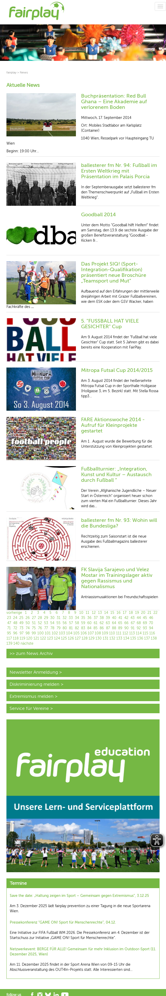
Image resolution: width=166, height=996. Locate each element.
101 (48, 633)
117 (9, 638)
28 (40, 618)
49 (21, 623)
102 (55, 633)
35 (83, 618)
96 (15, 633)
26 (27, 618)
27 (34, 618)
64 (114, 623)
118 (16, 638)
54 (52, 623)
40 (114, 618)
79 (58, 628)
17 (124, 613)
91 (133, 628)
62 (102, 623)
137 (147, 638)
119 (22, 638)
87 (108, 628)
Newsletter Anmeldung (34, 672)
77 (46, 628)
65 (120, 623)
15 (112, 613)
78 (52, 628)
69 (145, 623)
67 (133, 623)
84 (89, 628)
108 (98, 633)
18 (131, 613)
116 (152, 633)
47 (9, 623)
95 (9, 633)
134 (126, 638)
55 (58, 623)
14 (106, 613)
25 (21, 618)
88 (114, 628)
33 (71, 618)
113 (132, 633)
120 (29, 638)
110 (112, 633)
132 (112, 638)
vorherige (14, 613)
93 (145, 628)
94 (151, 628)
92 (139, 628)
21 (149, 613)
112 (125, 633)
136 (140, 638)
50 (27, 623)
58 (77, 623)
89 (120, 628)
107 (91, 633)
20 (143, 613)
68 (139, 623)
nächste (27, 643)
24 (15, 618)
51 (34, 623)
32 (65, 618)
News (24, 72)
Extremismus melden (32, 696)
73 (21, 628)
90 (126, 628)
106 (84, 633)
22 (155, 613)
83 (83, 628)
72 (15, 628)
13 (100, 613)
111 (118, 633)
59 (83, 623)
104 (69, 633)
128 (85, 638)
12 (94, 613)
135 (133, 638)
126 (71, 638)
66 (126, 623)
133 (119, 638)
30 (52, 618)
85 (95, 628)
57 (71, 623)
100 (40, 633)
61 (96, 623)
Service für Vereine (29, 708)
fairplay (11, 72)
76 (40, 628)
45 (145, 618)
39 (108, 618)
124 (57, 638)
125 (64, 638)
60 (89, 623)
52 (40, 623)
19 (137, 613)
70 (151, 623)
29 (46, 618)
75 (34, 628)
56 (65, 623)
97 (21, 633)
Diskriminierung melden (34, 684)
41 (120, 618)
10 (81, 613)
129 (91, 638)
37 (96, 618)
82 (77, 628)
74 (28, 628)
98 (27, 633)
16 (118, 613)
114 (139, 633)
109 (105, 633)
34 (77, 618)
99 (34, 633)
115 (145, 633)
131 (105, 638)
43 (132, 618)
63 (108, 623)
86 (102, 628)
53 (46, 623)
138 (154, 638)
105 (76, 633)
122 (43, 638)
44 (139, 618)
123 (50, 638)
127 (78, 638)
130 (98, 638)
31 (58, 618)
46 (151, 618)
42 (126, 618)
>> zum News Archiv (31, 653)
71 (9, 628)
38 (102, 618)
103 (62, 633)
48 (15, 623)
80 (65, 628)
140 (16, 643)
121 (36, 638)
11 (87, 613)
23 (9, 618)
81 (71, 628)
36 (89, 618)
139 (9, 643)
